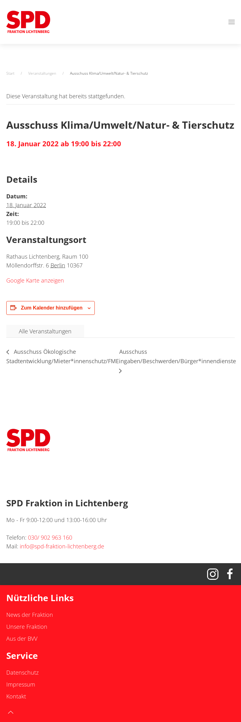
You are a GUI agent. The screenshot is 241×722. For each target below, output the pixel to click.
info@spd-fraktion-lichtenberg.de (62, 546)
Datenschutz (22, 672)
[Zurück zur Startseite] (28, 22)
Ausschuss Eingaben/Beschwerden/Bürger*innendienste (176, 356)
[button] (231, 22)
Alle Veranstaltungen (45, 331)
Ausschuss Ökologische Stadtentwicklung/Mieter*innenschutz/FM (61, 356)
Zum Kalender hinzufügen (51, 307)
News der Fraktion (29, 614)
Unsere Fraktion (26, 626)
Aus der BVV (21, 638)
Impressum (20, 684)
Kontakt (16, 696)
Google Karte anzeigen (35, 280)
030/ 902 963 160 (50, 537)
